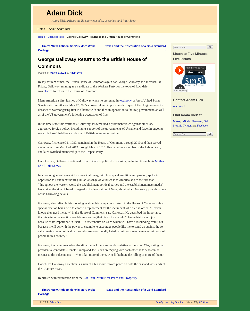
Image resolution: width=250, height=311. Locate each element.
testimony (125, 100)
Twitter (187, 125)
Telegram (197, 121)
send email (179, 106)
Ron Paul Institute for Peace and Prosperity (110, 278)
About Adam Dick (59, 28)
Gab (206, 121)
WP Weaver (204, 302)
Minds (186, 121)
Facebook (202, 125)
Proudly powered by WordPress (170, 302)
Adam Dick (64, 13)
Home (41, 28)
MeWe (176, 121)
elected (48, 91)
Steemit (177, 125)
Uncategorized (55, 36)
